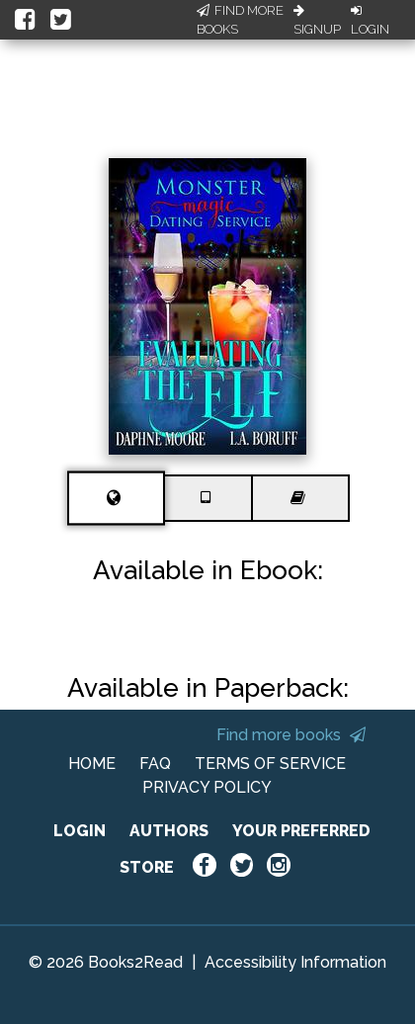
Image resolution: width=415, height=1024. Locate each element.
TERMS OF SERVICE (270, 763)
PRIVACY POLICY (207, 787)
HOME (92, 763)
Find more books (291, 734)
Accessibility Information (295, 962)
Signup (317, 21)
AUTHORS (168, 830)
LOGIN (79, 830)
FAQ (155, 763)
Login (370, 21)
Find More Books (240, 20)
